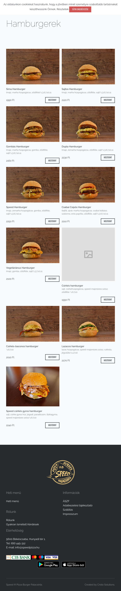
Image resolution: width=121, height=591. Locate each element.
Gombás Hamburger (17, 146)
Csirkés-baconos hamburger (22, 346)
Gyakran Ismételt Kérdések (22, 524)
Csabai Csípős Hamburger (76, 207)
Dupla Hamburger (72, 146)
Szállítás (68, 509)
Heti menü (12, 501)
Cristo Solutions (105, 584)
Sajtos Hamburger (72, 89)
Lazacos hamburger (73, 346)
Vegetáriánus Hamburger (20, 267)
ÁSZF (66, 501)
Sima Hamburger (15, 89)
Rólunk (10, 520)
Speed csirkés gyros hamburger (24, 411)
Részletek (63, 9)
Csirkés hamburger (72, 285)
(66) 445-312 (18, 543)
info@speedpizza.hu (27, 547)
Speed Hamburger (16, 207)
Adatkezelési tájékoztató (77, 505)
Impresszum (70, 514)
